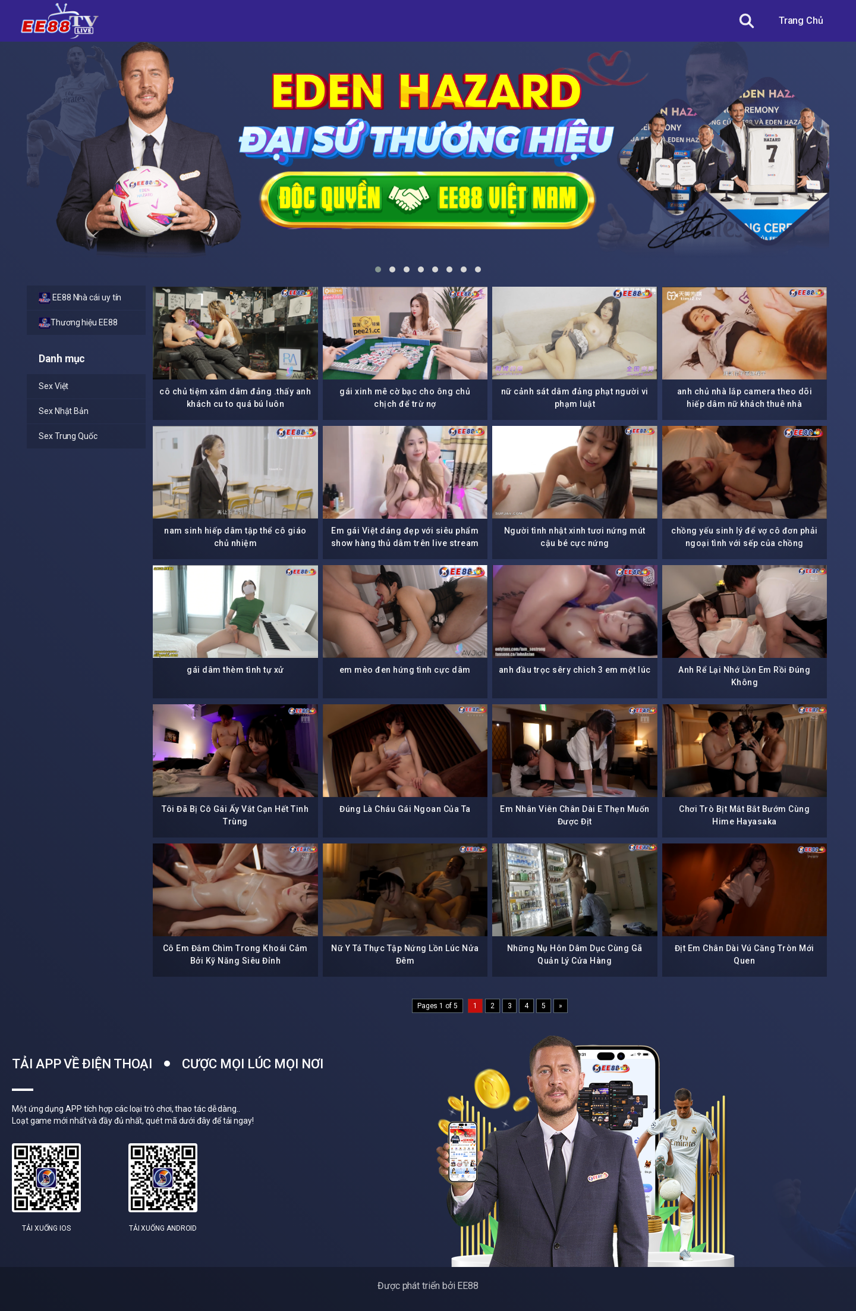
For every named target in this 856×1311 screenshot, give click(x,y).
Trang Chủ (801, 20)
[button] (378, 269)
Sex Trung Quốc (68, 436)
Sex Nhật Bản (64, 411)
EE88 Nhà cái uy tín (80, 298)
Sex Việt (53, 386)
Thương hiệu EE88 (78, 323)
